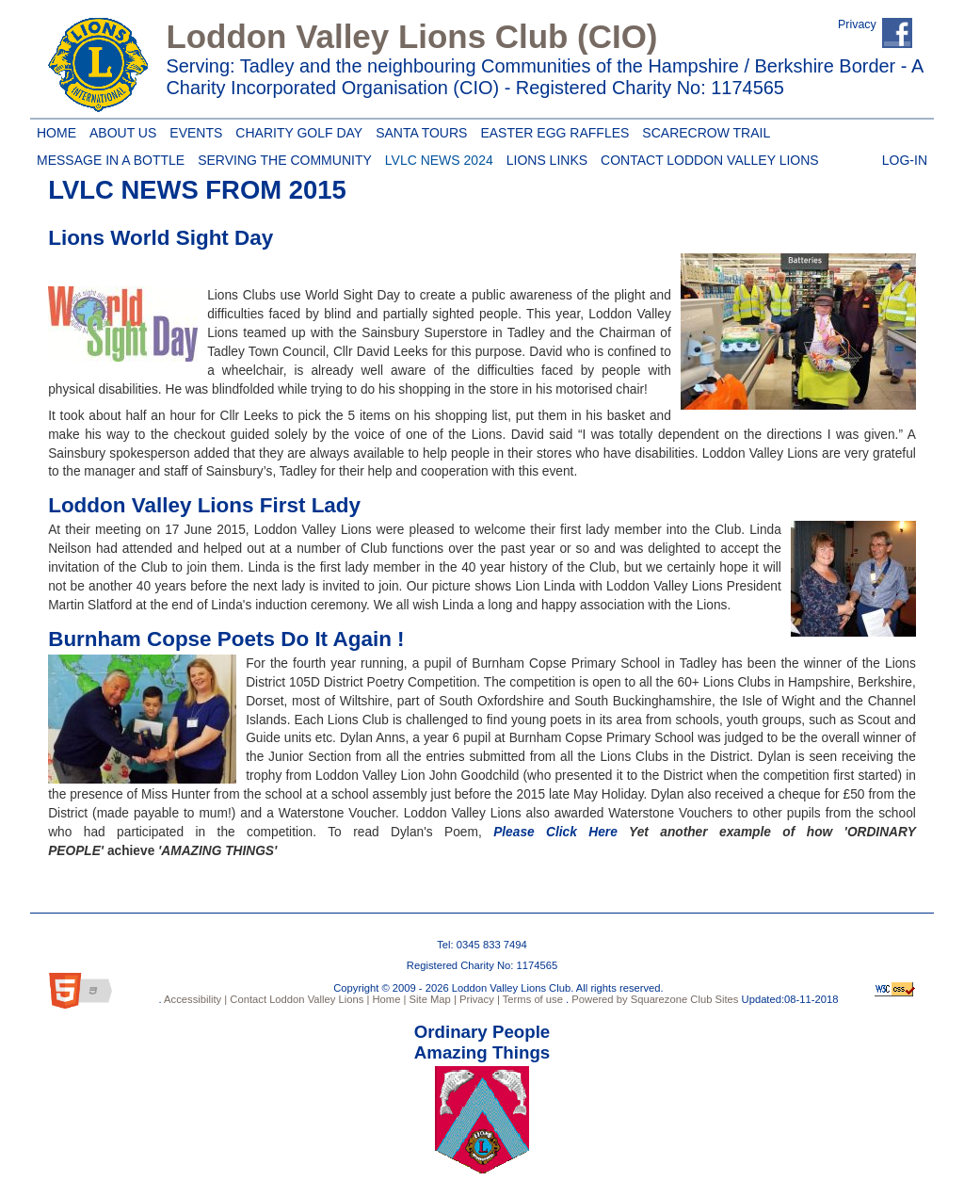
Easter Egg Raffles (551, 130)
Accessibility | (195, 999)
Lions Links (543, 157)
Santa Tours (418, 130)
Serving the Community (281, 157)
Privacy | (478, 999)
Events (192, 130)
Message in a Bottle (110, 157)
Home (53, 130)
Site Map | (431, 999)
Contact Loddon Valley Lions (706, 157)
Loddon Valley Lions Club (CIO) (411, 36)
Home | (387, 999)
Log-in (905, 157)
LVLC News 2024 (435, 157)
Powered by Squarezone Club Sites (654, 999)
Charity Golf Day (295, 130)
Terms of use (531, 999)
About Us (119, 130)
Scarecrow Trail (702, 130)
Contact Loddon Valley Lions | (298, 999)
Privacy (857, 24)
